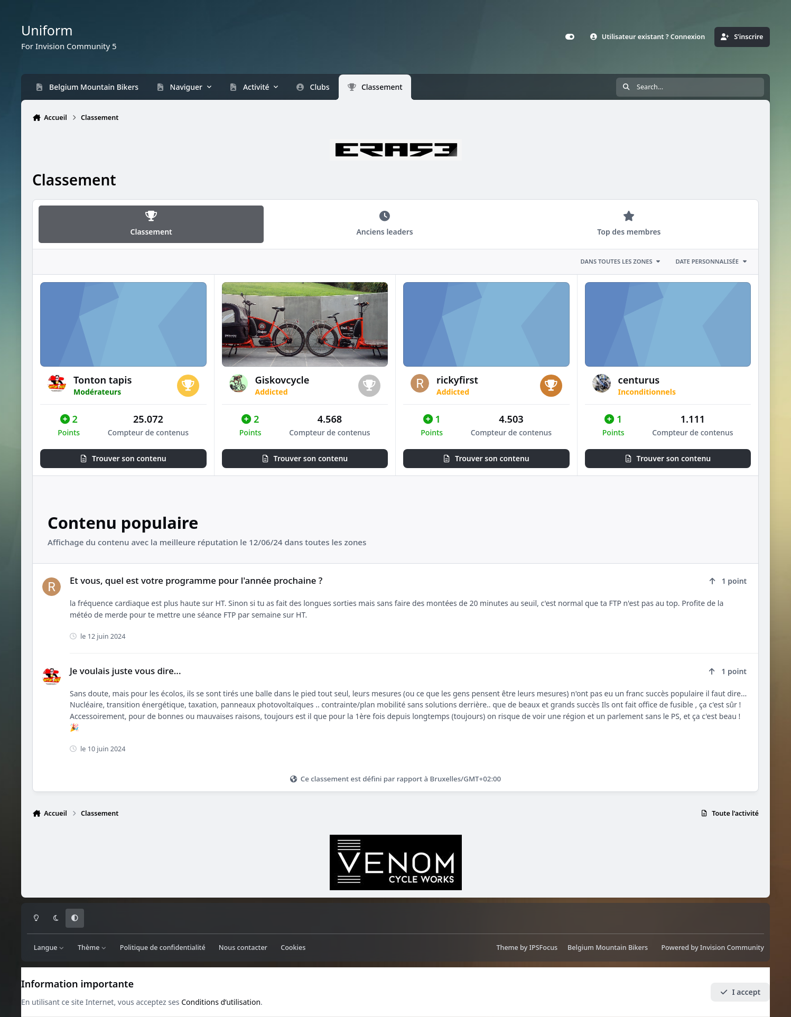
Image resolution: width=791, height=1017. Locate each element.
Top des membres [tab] (628, 224)
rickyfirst (457, 380)
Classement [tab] (151, 224)
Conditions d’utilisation (220, 1002)
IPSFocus (543, 947)
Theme (507, 947)
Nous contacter (243, 947)
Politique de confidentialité (163, 947)
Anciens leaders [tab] (384, 224)
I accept (740, 992)
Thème (92, 947)
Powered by (712, 947)
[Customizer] (570, 37)
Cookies (293, 947)
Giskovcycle (282, 380)
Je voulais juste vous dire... (125, 671)
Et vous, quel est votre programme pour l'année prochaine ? (196, 580)
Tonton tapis (102, 380)
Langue (49, 947)
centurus (639, 380)
